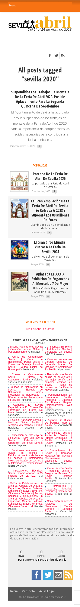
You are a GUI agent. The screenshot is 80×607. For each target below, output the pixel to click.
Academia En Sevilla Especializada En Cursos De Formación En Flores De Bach (25, 408)
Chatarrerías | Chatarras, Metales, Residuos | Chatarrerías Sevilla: (58, 490)
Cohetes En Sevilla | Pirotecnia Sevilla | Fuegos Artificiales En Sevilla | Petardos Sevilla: (58, 438)
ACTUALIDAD (40, 165)
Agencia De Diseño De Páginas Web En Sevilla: (58, 423)
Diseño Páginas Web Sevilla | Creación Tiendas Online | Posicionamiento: (25, 349)
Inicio (14, 591)
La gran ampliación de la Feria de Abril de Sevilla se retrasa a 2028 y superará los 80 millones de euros (50, 210)
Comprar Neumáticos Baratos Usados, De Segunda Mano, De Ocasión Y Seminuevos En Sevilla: (58, 364)
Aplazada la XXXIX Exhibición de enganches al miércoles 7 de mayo (50, 279)
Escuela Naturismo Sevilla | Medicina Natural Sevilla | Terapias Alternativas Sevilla (25, 422)
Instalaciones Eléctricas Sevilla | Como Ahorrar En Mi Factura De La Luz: (25, 473)
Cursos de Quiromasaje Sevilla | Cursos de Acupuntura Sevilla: (25, 377)
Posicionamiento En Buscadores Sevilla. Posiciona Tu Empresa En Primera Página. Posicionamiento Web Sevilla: (58, 401)
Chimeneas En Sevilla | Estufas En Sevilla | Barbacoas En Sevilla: (58, 349)
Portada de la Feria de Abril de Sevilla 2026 (50, 176)
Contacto (28, 591)
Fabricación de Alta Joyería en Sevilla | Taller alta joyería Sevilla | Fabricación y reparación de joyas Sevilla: (25, 439)
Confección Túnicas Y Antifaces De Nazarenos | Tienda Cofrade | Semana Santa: (58, 506)
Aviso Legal (47, 591)
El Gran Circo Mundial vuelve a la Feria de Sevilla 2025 (50, 247)
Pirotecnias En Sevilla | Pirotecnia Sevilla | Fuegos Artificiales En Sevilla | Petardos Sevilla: (58, 473)
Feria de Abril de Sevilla (40, 329)
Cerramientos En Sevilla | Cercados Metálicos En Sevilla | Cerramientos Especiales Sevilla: (58, 455)
